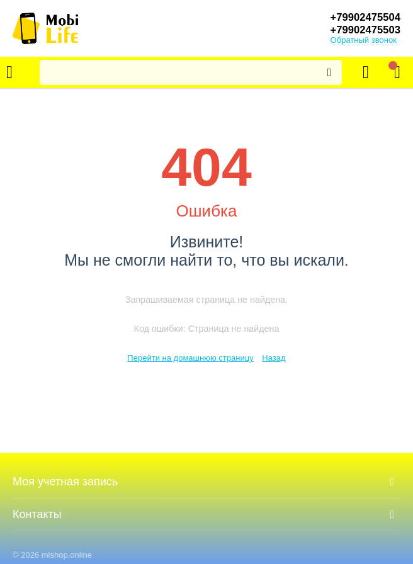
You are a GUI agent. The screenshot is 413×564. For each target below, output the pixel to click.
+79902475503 (362, 30)
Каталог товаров (9, 72)
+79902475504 (362, 17)
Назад (273, 358)
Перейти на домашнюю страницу (190, 358)
